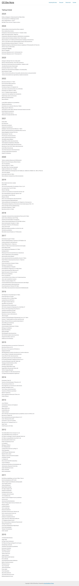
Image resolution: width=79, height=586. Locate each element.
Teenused (62, 2)
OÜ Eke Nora (8, 2)
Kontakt (74, 2)
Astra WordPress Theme (49, 583)
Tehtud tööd (68, 2)
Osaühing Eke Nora (54, 2)
